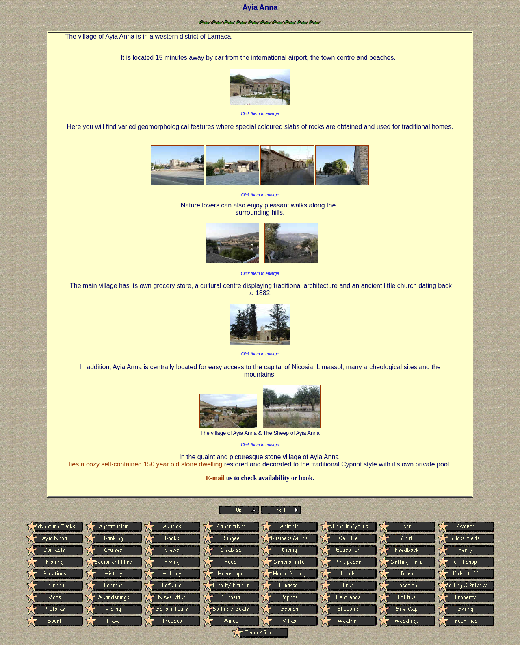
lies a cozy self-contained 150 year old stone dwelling (146, 464)
